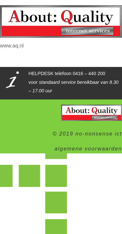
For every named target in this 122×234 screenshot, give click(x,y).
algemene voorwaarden (88, 148)
